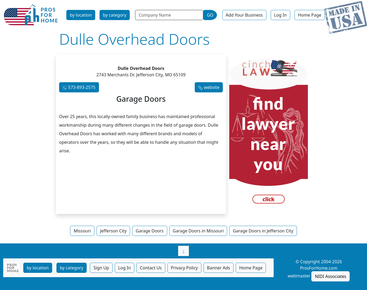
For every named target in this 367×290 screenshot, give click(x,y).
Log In (280, 15)
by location (81, 15)
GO (210, 15)
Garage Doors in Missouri (198, 231)
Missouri (82, 231)
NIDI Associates (330, 276)
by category (115, 15)
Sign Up (101, 268)
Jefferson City (113, 231)
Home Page (309, 15)
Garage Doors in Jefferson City (263, 231)
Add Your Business (244, 15)
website (211, 87)
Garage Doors (149, 231)
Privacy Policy (184, 268)
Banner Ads (218, 268)
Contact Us (151, 268)
